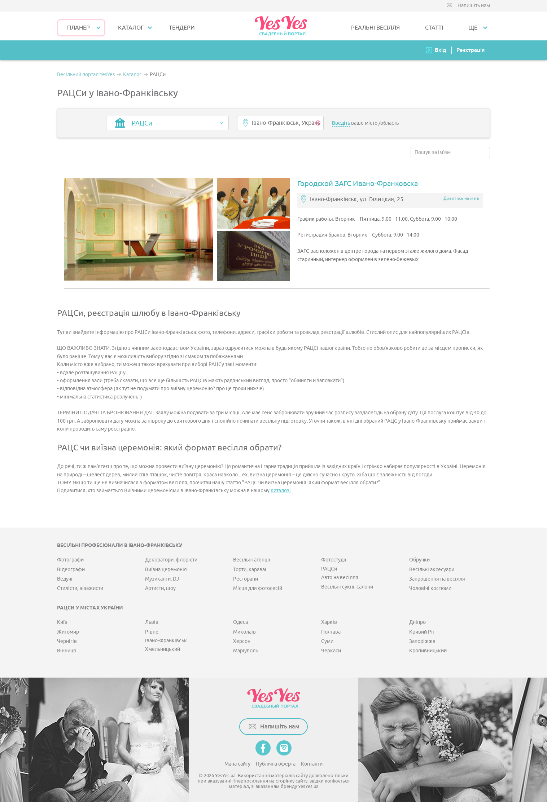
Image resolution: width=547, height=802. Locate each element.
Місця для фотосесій (257, 588)
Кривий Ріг (422, 632)
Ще (472, 27)
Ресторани (245, 579)
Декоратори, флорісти (171, 560)
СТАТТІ (434, 27)
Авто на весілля (339, 577)
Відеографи (71, 570)
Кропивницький (428, 651)
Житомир (68, 632)
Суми (327, 641)
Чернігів (67, 641)
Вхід (440, 50)
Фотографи (70, 560)
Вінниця (66, 651)
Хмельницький (162, 649)
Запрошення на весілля (437, 579)
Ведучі (65, 579)
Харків (329, 622)
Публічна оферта (276, 764)
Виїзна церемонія (166, 570)
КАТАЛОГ (131, 27)
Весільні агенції (251, 560)
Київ (62, 622)
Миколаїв (244, 632)
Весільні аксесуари (431, 570)
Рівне (151, 632)
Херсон (241, 641)
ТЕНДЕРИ (182, 27)
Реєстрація (470, 50)
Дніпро (417, 622)
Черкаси (331, 651)
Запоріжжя (422, 641)
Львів (151, 622)
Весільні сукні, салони (347, 587)
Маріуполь (245, 651)
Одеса (240, 622)
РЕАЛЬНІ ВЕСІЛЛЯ (375, 27)
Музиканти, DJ (162, 579)
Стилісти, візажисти (80, 588)
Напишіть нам (474, 6)
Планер (78, 27)
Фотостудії (333, 560)
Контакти (312, 764)
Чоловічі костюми (430, 588)
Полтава (331, 632)
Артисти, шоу (160, 588)
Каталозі (281, 491)
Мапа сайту (237, 764)
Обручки (419, 560)
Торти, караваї (249, 570)
